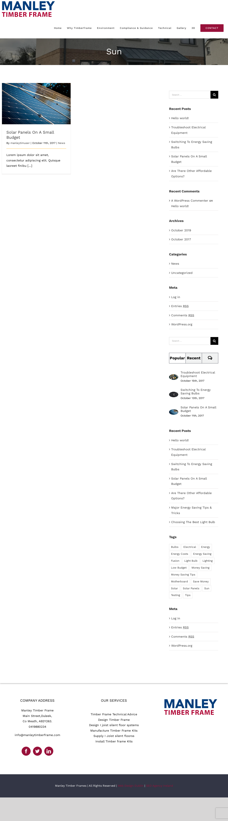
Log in (175, 297)
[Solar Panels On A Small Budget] (173, 412)
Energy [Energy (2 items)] (205, 547)
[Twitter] (37, 751)
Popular (177, 358)
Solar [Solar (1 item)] (174, 588)
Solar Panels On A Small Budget (198, 409)
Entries (180, 306)
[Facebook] (26, 751)
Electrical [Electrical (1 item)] (189, 547)
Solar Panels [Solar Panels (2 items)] (191, 588)
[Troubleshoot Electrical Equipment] (173, 377)
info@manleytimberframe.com (37, 735)
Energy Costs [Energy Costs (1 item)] (179, 553)
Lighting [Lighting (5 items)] (208, 560)
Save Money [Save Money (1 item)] (201, 581)
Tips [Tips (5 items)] (187, 595)
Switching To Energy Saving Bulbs (196, 391)
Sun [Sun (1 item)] (206, 588)
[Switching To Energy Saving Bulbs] (173, 394)
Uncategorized (182, 273)
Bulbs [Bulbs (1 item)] (174, 547)
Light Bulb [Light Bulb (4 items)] (191, 560)
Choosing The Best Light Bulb (193, 522)
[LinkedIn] (48, 751)
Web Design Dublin (131, 785)
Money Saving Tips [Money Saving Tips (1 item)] (183, 574)
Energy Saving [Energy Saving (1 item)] (202, 553)
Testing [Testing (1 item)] (175, 595)
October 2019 (181, 230)
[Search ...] (189, 95)
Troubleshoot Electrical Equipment (198, 374)
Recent (194, 358)
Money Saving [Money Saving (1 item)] (200, 567)
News (61, 143)
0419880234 (37, 726)
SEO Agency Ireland (159, 785)
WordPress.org (181, 324)
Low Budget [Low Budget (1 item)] (179, 567)
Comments (182, 315)
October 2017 (181, 239)
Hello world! (180, 118)
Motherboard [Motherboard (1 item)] (179, 581)
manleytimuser (20, 143)
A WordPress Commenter (189, 200)
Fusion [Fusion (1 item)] (175, 560)
